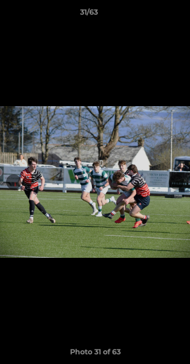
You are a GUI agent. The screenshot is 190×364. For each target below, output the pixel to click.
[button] (153, 14)
